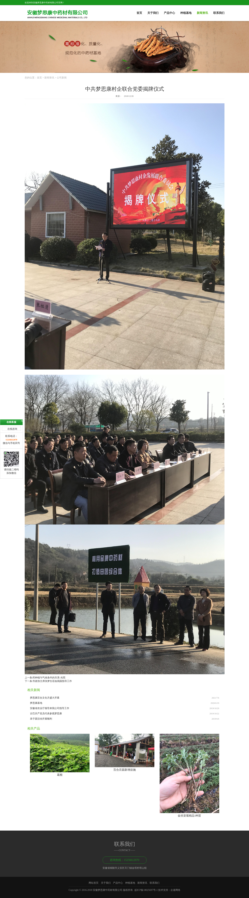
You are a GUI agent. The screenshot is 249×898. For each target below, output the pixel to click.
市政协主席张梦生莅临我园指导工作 (52, 681)
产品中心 (169, 12)
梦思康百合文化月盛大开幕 (44, 697)
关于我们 (153, 12)
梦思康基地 (36, 703)
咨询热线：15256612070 (124, 859)
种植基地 (186, 12)
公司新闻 (62, 77)
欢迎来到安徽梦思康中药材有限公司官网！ (45, 2)
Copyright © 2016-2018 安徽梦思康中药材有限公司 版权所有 (102, 890)
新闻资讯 (202, 12)
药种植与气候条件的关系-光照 (49, 677)
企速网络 (175, 890)
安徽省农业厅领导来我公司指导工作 (49, 708)
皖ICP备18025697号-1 (146, 890)
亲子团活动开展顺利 (41, 718)
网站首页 (93, 883)
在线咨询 (12, 429)
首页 (139, 12)
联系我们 (218, 12)
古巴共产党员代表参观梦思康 (46, 713)
